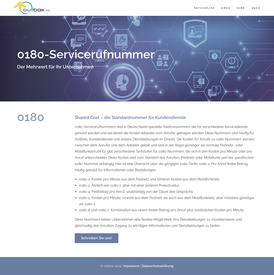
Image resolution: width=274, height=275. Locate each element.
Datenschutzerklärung (157, 266)
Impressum (132, 266)
